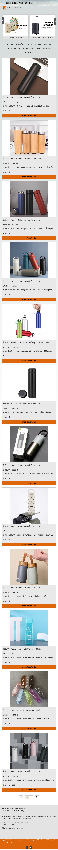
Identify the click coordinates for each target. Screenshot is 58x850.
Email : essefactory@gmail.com (12, 829)
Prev (3, 20)
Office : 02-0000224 (10, 826)
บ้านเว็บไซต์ (37, 841)
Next (54, 20)
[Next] (37, 798)
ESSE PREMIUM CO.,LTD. (19, 3)
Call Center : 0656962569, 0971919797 (15, 823)
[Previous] (21, 798)
